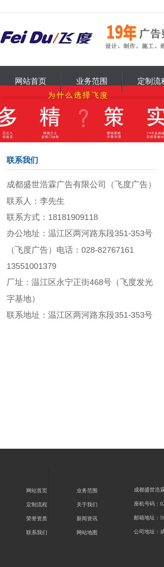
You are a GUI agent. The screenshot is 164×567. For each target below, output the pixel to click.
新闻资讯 (87, 518)
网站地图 (87, 532)
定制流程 (36, 505)
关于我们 (87, 505)
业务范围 (92, 81)
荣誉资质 (36, 518)
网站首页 (30, 81)
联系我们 (36, 532)
